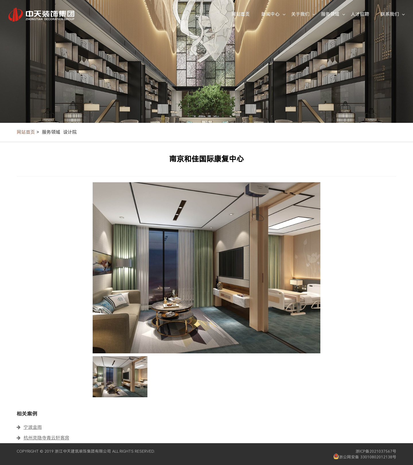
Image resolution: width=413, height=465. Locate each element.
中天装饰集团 (41, 14)
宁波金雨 (33, 427)
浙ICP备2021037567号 (376, 451)
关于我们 (300, 14)
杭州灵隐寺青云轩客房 (46, 438)
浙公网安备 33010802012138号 (364, 456)
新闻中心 (270, 14)
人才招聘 (360, 14)
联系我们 (390, 14)
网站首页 (240, 14)
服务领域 (330, 14)
